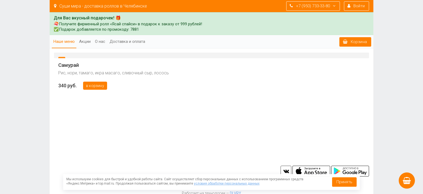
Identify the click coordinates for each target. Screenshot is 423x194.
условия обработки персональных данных (227, 183)
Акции (85, 41)
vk (286, 171)
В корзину (95, 86)
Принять (344, 181)
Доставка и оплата (127, 41)
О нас (100, 41)
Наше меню (64, 41)
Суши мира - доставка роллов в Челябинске (100, 6)
